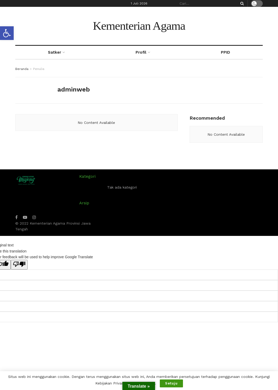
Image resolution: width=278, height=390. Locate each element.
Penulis (38, 69)
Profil (141, 52)
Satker (54, 52)
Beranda (21, 69)
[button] (7, 33)
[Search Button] (241, 3)
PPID (225, 52)
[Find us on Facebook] (16, 217)
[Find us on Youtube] (25, 217)
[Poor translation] (19, 264)
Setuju (171, 383)
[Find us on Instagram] (34, 217)
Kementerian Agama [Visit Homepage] (139, 25)
